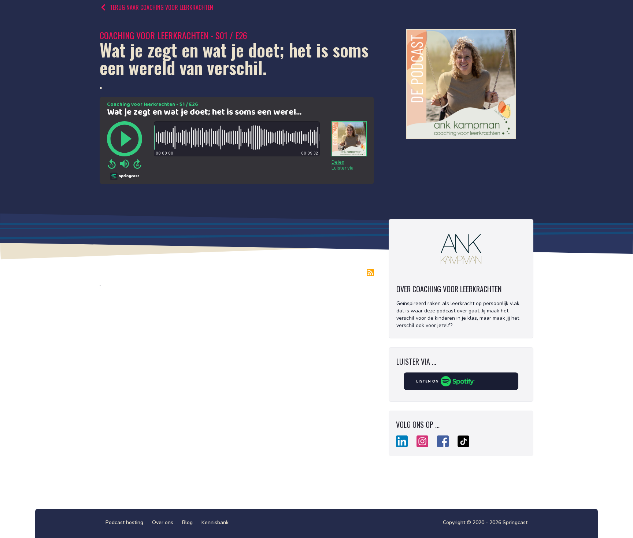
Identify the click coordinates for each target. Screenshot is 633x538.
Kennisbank (215, 522)
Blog (187, 522)
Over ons (162, 522)
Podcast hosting (124, 522)
